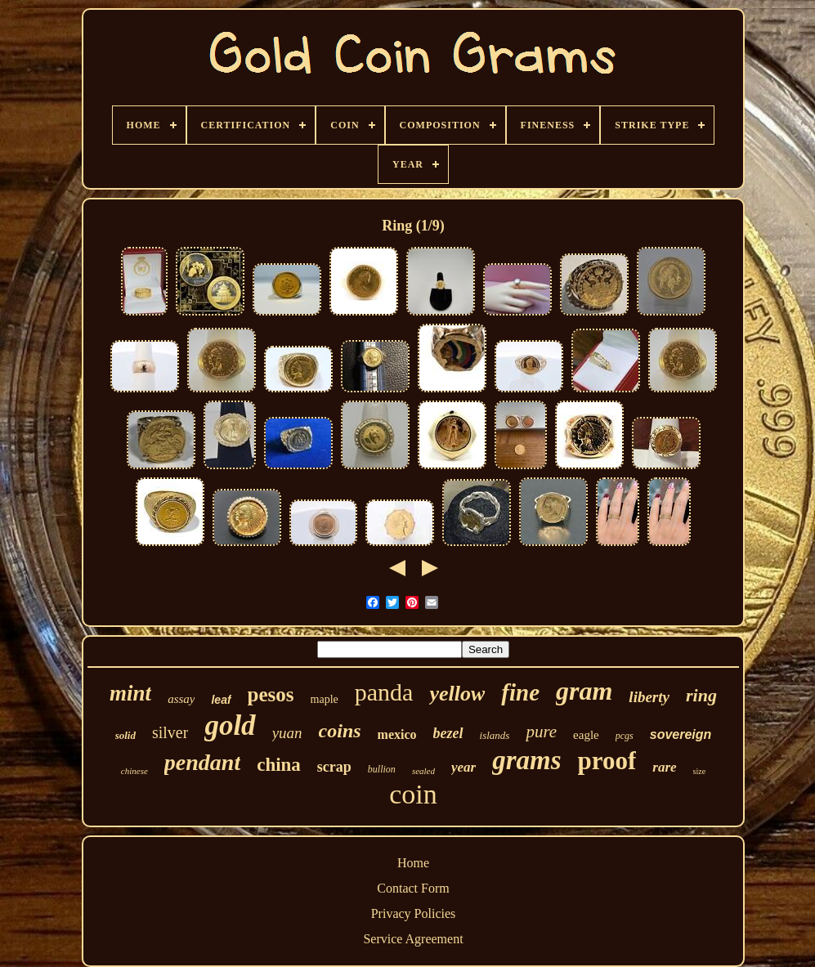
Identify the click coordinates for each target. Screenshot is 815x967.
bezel (448, 733)
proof (607, 760)
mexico (397, 734)
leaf (221, 699)
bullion (382, 769)
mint (130, 693)
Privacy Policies (413, 913)
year (463, 767)
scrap (334, 767)
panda (384, 691)
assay (181, 698)
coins (340, 730)
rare (664, 767)
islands (495, 735)
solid (125, 735)
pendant (202, 762)
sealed (423, 771)
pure (541, 731)
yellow (457, 693)
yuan (287, 732)
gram (584, 690)
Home (413, 863)
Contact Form (413, 888)
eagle (586, 734)
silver (170, 732)
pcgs (625, 735)
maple (324, 699)
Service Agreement (413, 939)
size (699, 771)
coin (413, 794)
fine (520, 692)
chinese (134, 771)
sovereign (681, 734)
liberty (649, 696)
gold (229, 725)
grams (526, 760)
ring (701, 695)
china (279, 764)
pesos (271, 694)
